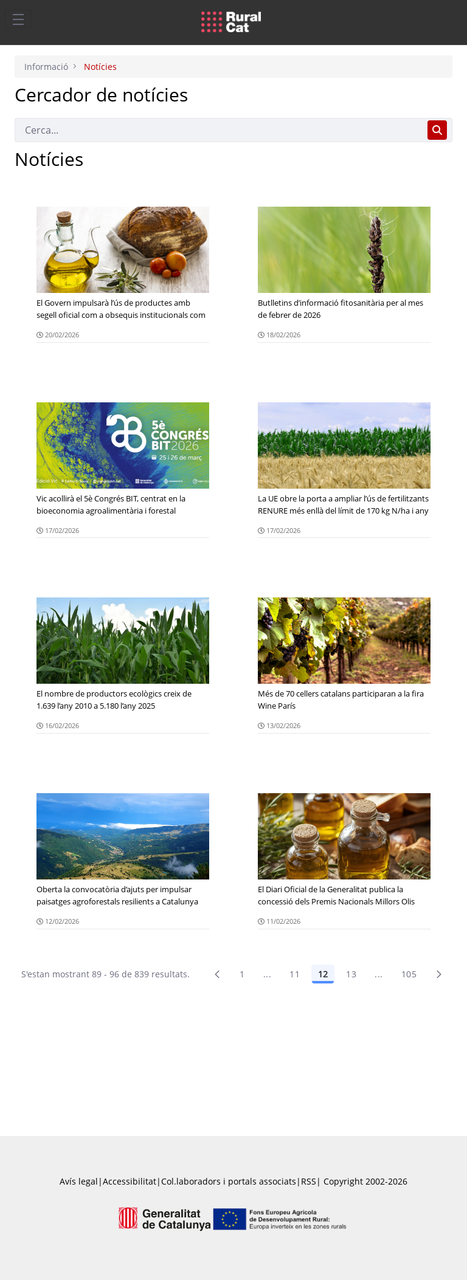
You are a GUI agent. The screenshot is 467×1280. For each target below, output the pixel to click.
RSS (308, 1181)
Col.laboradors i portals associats (228, 1181)
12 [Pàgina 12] (323, 974)
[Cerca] (219, 130)
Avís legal (79, 1181)
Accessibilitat (129, 1181)
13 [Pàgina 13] (351, 974)
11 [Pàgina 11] (294, 974)
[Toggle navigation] (18, 19)
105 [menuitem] (409, 974)
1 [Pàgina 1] (242, 974)
